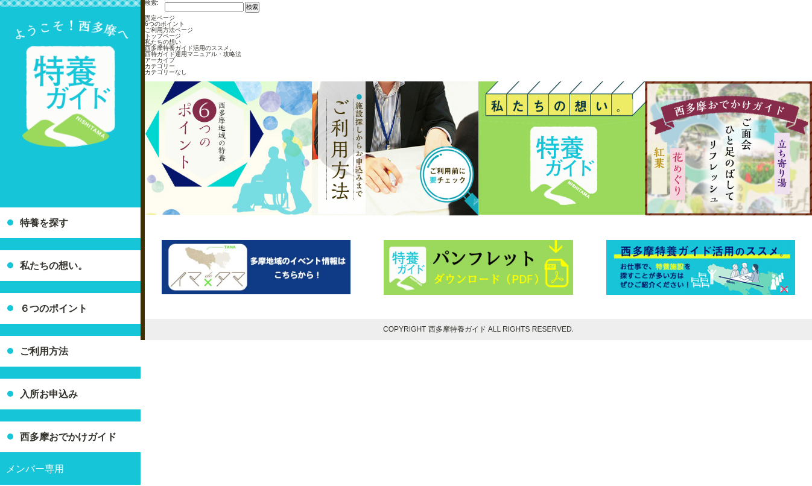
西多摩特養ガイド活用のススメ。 (190, 48)
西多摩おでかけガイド (68, 437)
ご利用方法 (44, 351)
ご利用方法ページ (169, 30)
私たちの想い (163, 42)
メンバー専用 (35, 469)
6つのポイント (165, 24)
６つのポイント (53, 308)
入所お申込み (49, 394)
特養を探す (44, 223)
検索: (152, 3)
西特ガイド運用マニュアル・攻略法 (193, 54)
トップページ (163, 36)
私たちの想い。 (53, 265)
